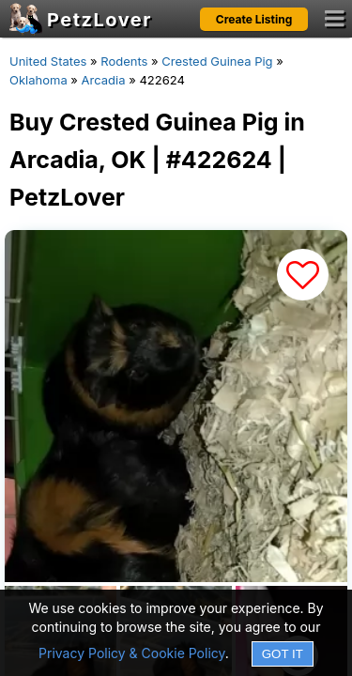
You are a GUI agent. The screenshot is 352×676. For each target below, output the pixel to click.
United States (47, 61)
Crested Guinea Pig (216, 61)
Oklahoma (38, 79)
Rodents (123, 61)
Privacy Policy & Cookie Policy (131, 653)
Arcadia (104, 79)
